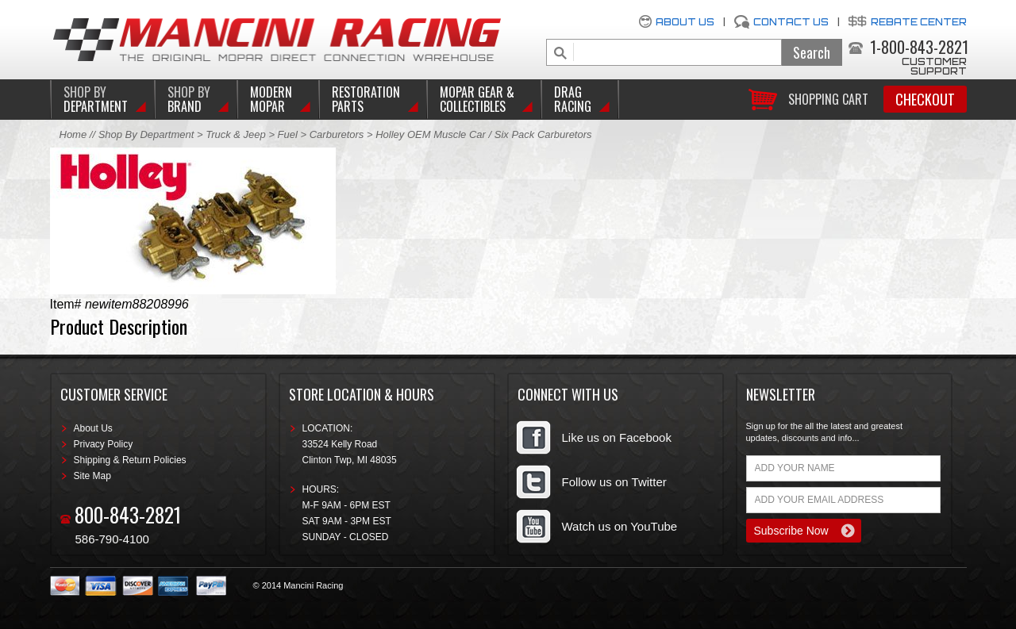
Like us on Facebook (617, 437)
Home (73, 134)
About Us (685, 22)
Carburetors (337, 134)
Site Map (92, 475)
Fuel (289, 134)
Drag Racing (572, 99)
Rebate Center (919, 22)
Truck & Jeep (236, 134)
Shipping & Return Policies (130, 460)
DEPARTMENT (96, 99)
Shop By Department (146, 134)
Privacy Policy (103, 444)
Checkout (925, 99)
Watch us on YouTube (620, 526)
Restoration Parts (366, 99)
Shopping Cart (828, 98)
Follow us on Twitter (614, 482)
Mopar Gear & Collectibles (477, 99)
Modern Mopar (271, 99)
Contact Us (791, 22)
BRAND (188, 99)
